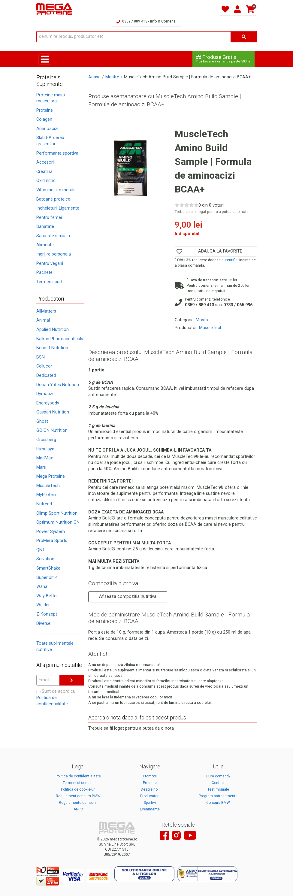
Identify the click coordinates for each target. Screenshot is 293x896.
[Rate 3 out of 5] (186, 205)
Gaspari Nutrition (52, 412)
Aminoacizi (47, 128)
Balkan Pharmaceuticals (59, 338)
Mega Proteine (50, 476)
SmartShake (48, 568)
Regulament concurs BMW (78, 796)
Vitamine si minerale (56, 189)
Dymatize (45, 393)
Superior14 (47, 577)
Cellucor (44, 366)
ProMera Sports (51, 540)
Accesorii (45, 162)
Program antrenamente (218, 796)
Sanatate (45, 226)
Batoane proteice (53, 199)
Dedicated (46, 375)
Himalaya (45, 449)
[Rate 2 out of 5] (182, 205)
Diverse (43, 623)
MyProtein (46, 494)
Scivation (45, 559)
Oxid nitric (46, 180)
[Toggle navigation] (44, 59)
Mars (41, 467)
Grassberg (46, 439)
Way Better (47, 595)
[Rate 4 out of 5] (191, 205)
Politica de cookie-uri (78, 789)
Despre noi (150, 789)
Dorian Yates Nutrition (57, 384)
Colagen (44, 119)
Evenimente (150, 809)
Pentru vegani (49, 263)
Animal (43, 320)
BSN (40, 357)
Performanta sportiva (57, 153)
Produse (150, 783)
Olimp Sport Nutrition (56, 513)
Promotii (150, 776)
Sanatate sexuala (53, 235)
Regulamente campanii (78, 803)
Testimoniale (218, 789)
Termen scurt (49, 281)
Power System (50, 531)
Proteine (44, 110)
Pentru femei (49, 217)
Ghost (42, 421)
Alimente (45, 244)
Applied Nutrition (52, 329)
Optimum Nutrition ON (58, 522)
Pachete (44, 272)
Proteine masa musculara (50, 98)
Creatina (44, 171)
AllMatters (46, 311)
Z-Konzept (46, 614)
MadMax (44, 458)
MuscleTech (48, 485)
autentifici (230, 260)
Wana (41, 586)
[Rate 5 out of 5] (196, 205)
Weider (43, 604)
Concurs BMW (218, 803)
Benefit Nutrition (52, 347)
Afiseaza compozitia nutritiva (127, 596)
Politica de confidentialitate (78, 776)
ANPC (78, 809)
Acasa (94, 77)
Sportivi (150, 803)
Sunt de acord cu (55, 697)
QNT (40, 549)
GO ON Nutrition (52, 430)
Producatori (149, 796)
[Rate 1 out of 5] (177, 205)
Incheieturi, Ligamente (57, 208)
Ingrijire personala (53, 254)
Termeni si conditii (78, 783)
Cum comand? (218, 776)
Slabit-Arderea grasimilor (50, 141)
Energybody (47, 403)
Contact (218, 783)
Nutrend (44, 504)
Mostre (112, 77)
